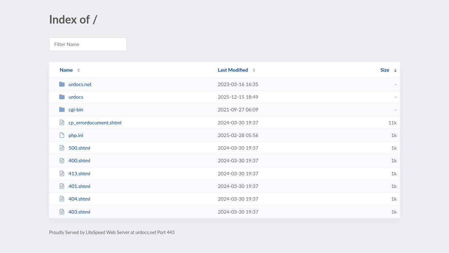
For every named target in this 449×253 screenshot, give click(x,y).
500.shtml (74, 148)
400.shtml (74, 160)
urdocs (71, 97)
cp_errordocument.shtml (90, 122)
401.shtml (74, 186)
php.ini (71, 135)
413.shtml (74, 173)
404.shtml (74, 199)
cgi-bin (71, 109)
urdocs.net (75, 84)
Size (385, 70)
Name (66, 70)
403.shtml (74, 212)
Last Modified (233, 70)
